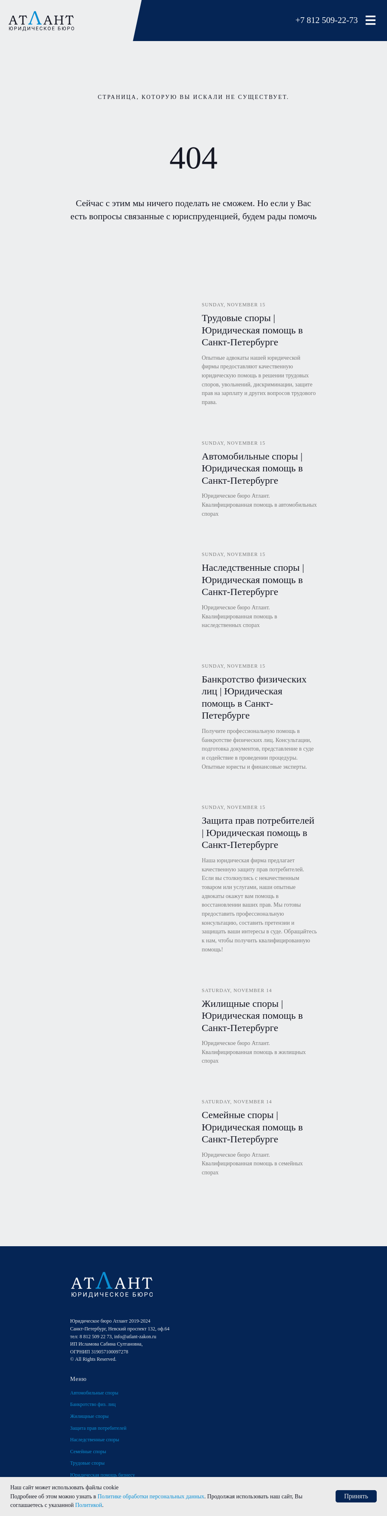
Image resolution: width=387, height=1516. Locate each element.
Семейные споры (88, 1451)
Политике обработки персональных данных (150, 1496)
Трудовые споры (87, 1463)
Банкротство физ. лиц (93, 1404)
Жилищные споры (89, 1416)
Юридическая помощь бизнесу (102, 1475)
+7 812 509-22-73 (326, 20)
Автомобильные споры (94, 1393)
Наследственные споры (94, 1439)
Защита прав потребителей (98, 1428)
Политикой (88, 1505)
